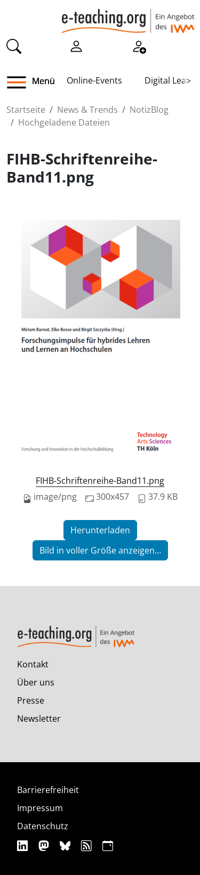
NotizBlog (149, 109)
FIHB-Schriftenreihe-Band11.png (100, 480)
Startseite (25, 109)
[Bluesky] (66, 845)
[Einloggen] (76, 46)
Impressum (40, 808)
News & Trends (87, 109)
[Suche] (13, 46)
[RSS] (87, 845)
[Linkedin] (23, 845)
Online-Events (94, 80)
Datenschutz (42, 826)
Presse (30, 700)
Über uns (35, 682)
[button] (20, 82)
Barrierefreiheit (48, 790)
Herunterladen (100, 530)
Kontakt (33, 664)
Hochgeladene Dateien (64, 122)
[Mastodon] (45, 845)
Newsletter (39, 718)
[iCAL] (107, 845)
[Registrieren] (138, 46)
